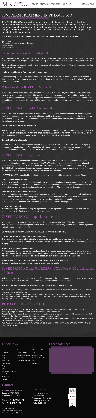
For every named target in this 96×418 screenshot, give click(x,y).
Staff (3, 355)
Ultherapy (35, 363)
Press (3, 368)
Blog (3, 366)
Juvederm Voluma (37, 355)
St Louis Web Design (8, 413)
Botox (19, 350)
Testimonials (6, 363)
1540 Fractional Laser (24, 360)
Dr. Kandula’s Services (9, 371)
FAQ (3, 358)
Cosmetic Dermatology (24, 355)
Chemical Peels (22, 352)
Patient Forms (6, 360)
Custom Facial (21, 358)
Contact (4, 379)
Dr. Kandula (5, 352)
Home (4, 350)
